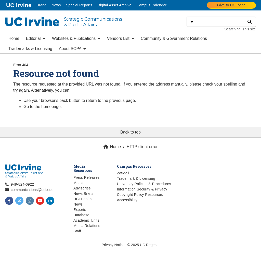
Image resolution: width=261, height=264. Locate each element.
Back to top (130, 132)
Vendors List (120, 38)
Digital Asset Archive (114, 5)
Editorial (35, 38)
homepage (51, 106)
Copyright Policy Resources (140, 195)
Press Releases (86, 177)
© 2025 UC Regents (143, 245)
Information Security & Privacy (142, 189)
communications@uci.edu (32, 190)
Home (13, 38)
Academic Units (86, 220)
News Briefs (83, 193)
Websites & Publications (76, 38)
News (56, 5)
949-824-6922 (22, 184)
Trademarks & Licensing (30, 48)
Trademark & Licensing (136, 178)
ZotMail (123, 173)
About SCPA (72, 48)
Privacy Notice (113, 245)
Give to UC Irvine (231, 5)
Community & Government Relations (174, 38)
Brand (41, 5)
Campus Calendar (152, 5)
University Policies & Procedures (144, 184)
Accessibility (127, 200)
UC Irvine (19, 4)
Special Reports (79, 5)
